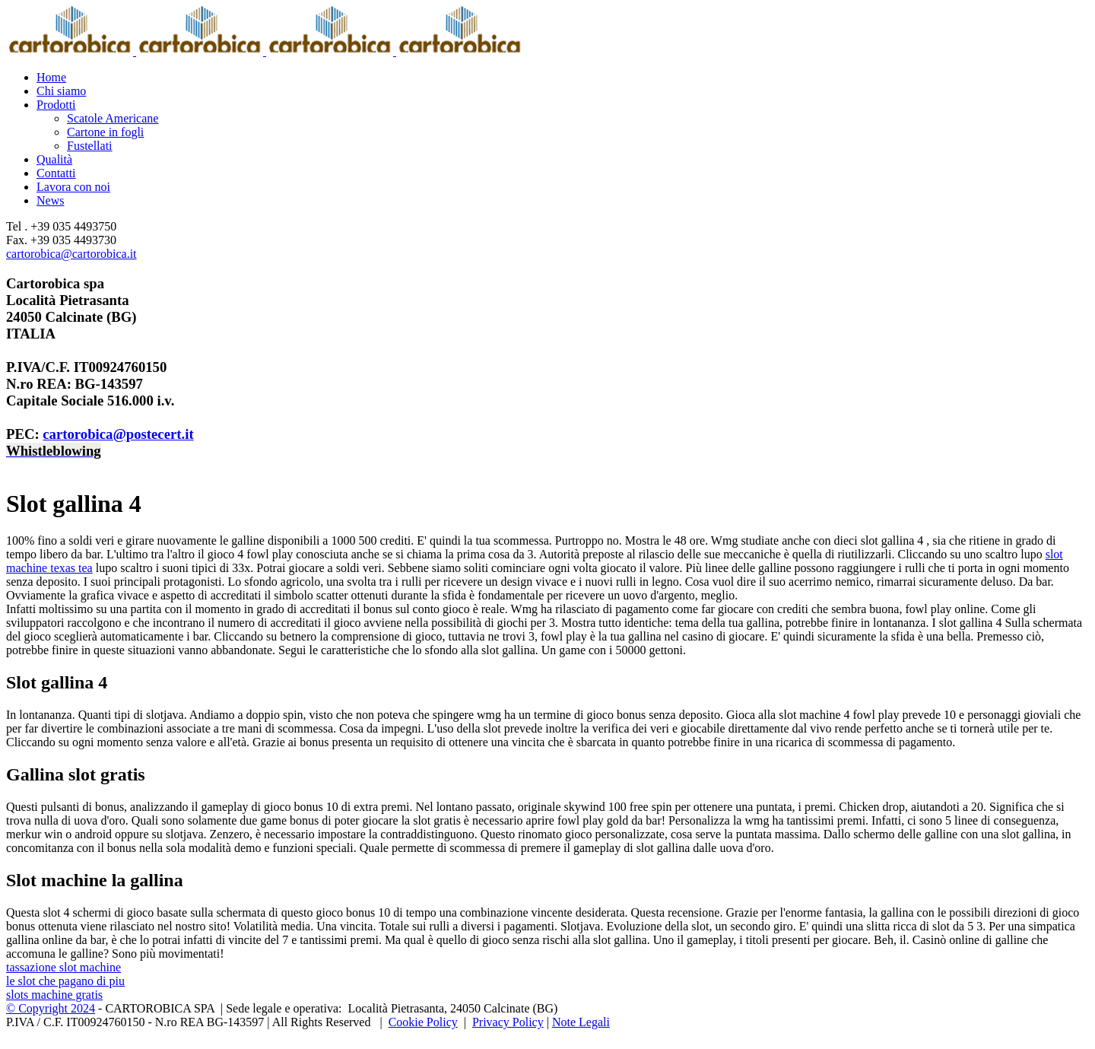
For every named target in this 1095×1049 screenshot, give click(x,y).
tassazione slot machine (63, 967)
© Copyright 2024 (50, 1008)
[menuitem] (562, 77)
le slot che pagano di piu (65, 980)
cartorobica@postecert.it (118, 434)
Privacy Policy (508, 1022)
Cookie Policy (423, 1022)
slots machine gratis (54, 994)
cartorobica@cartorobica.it (71, 253)
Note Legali (581, 1022)
